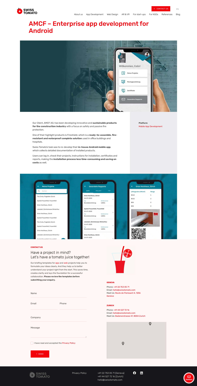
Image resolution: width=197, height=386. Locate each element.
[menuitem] (177, 9)
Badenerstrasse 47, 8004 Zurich (130, 316)
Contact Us (160, 9)
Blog (178, 14)
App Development (94, 14)
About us (78, 14)
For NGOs (153, 14)
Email (33, 303)
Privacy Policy (68, 343)
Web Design (112, 14)
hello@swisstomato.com (124, 290)
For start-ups (139, 14)
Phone (63, 303)
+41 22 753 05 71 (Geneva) (111, 373)
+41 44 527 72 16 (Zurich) (110, 376)
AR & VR (126, 14)
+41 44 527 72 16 (121, 310)
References (167, 14)
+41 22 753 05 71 (121, 287)
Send (40, 354)
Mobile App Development (150, 126)
